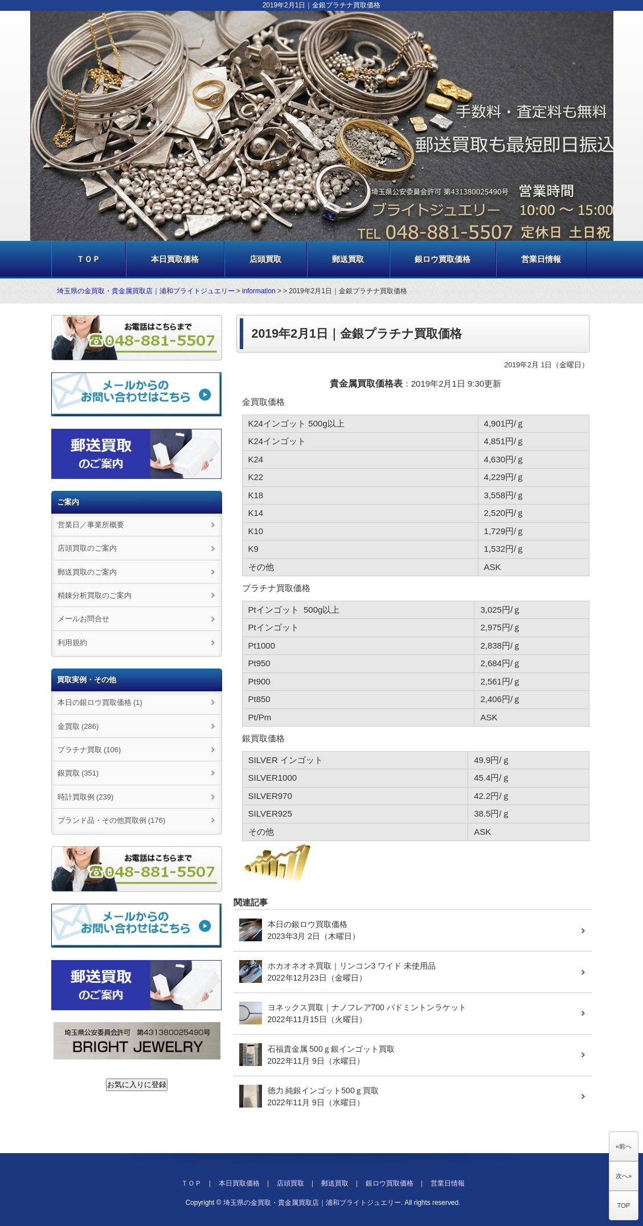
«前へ (624, 1146)
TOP (623, 1205)
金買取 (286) (78, 726)
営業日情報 (541, 259)
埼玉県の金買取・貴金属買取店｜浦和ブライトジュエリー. (313, 1203)
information (259, 291)
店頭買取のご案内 (87, 548)
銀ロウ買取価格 (442, 259)
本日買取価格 (175, 259)
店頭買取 (265, 259)
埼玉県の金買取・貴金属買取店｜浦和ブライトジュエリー (146, 291)
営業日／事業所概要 (91, 524)
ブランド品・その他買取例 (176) (112, 820)
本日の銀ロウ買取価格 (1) (100, 702)
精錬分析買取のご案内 (95, 595)
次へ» (624, 1175)
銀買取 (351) (78, 773)
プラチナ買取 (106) (89, 749)
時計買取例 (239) (86, 797)
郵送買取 (348, 259)
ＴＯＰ (88, 259)
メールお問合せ (83, 618)
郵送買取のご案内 (87, 572)
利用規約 (72, 642)
